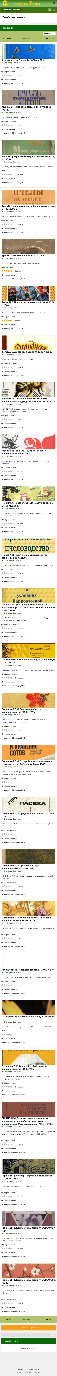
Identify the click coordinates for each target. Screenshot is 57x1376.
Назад (9, 38)
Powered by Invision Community (28, 1372)
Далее (48, 38)
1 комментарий (8, 129)
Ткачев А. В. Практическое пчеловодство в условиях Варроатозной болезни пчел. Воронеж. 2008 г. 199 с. (28, 607)
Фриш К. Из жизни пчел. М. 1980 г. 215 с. (23, 255)
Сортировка (49, 34)
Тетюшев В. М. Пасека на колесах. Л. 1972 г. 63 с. (28, 969)
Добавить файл (28, 1328)
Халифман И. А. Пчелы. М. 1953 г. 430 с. (23, 60)
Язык (20, 1369)
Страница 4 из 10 (28, 38)
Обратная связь (32, 1369)
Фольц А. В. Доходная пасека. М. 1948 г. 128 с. (26, 352)
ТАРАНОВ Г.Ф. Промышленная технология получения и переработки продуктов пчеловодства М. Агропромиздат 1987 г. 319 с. (27, 1121)
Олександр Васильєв (12, 63)
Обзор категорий (28, 1348)
